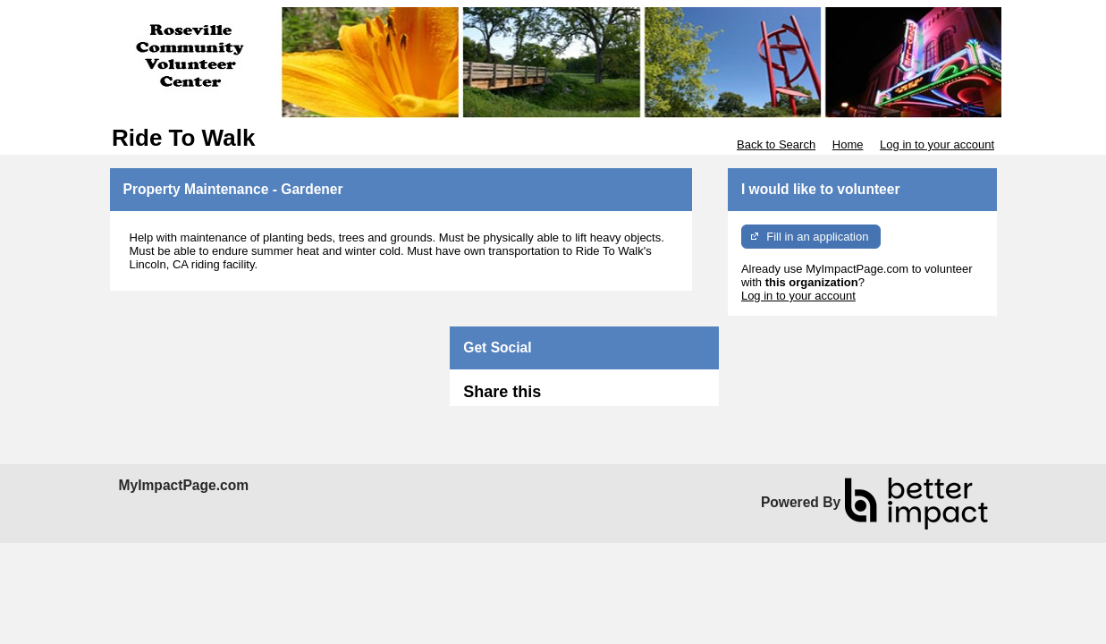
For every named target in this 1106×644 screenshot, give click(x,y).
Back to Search (776, 144)
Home (848, 144)
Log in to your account (937, 144)
